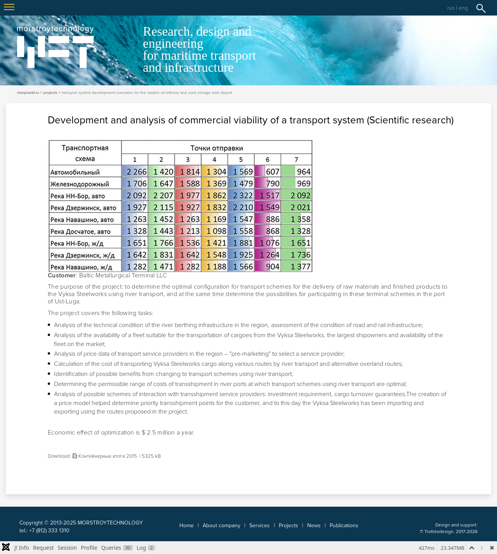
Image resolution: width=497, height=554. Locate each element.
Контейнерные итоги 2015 (107, 456)
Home (186, 525)
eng (463, 8)
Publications (344, 525)
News (314, 525)
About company (221, 525)
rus (450, 8)
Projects (288, 525)
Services (259, 525)
